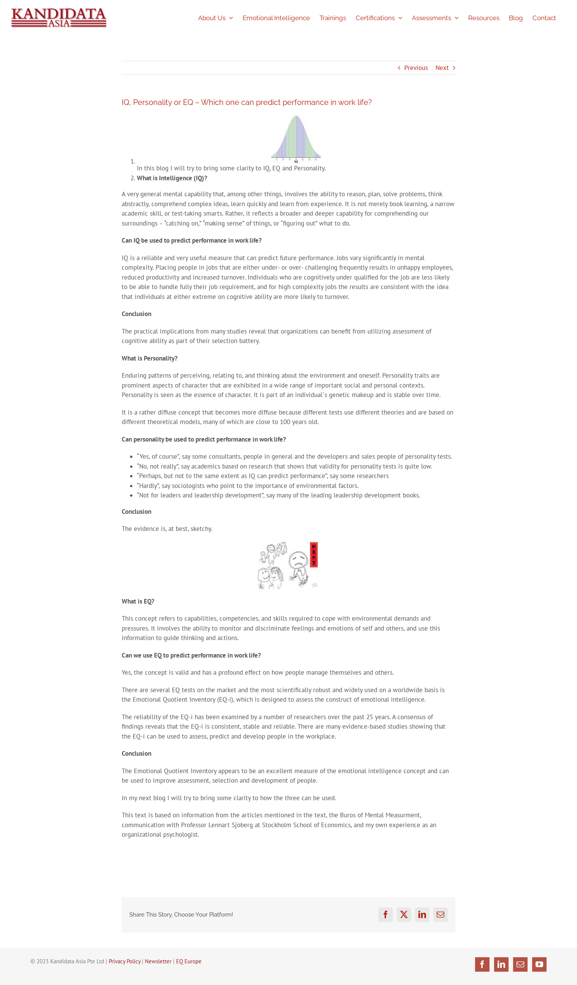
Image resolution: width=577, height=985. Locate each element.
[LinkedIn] (501, 964)
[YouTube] (539, 964)
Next (442, 68)
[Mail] (520, 964)
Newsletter (158, 961)
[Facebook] (482, 964)
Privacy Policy (124, 961)
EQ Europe (189, 961)
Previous (416, 68)
